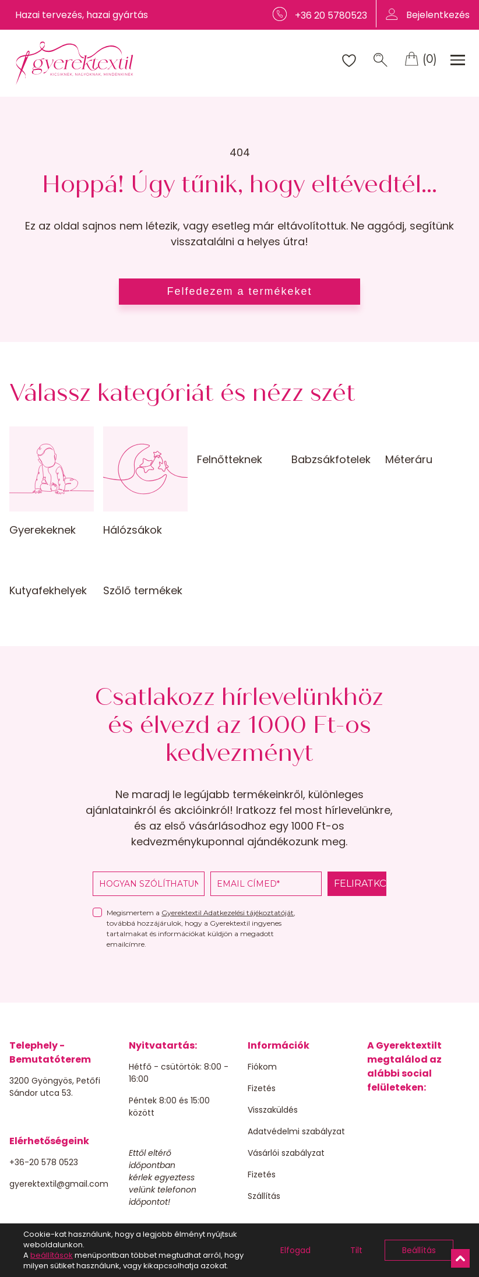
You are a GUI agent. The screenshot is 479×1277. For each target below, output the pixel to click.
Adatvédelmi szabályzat (296, 1131)
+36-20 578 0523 (43, 1162)
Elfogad (295, 1250)
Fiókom (262, 1067)
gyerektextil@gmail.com (58, 1184)
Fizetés (262, 1088)
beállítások (51, 1255)
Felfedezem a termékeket (239, 291)
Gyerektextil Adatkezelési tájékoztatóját (227, 912)
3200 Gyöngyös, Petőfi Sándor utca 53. (54, 1087)
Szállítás (264, 1196)
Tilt (356, 1250)
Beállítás (419, 1250)
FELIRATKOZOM (360, 883)
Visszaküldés (273, 1110)
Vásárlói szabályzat (286, 1153)
